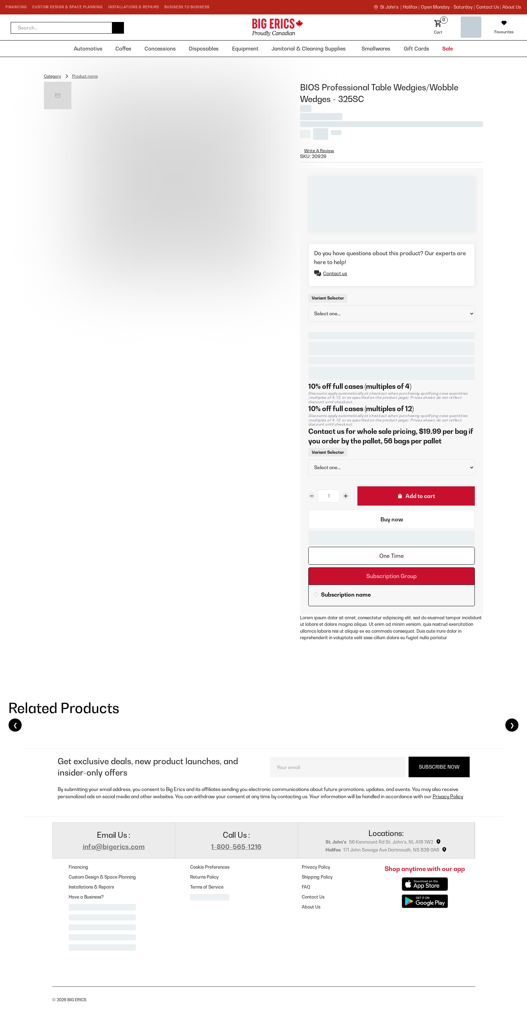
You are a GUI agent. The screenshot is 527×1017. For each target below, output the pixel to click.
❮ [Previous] (15, 725)
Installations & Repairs (91, 887)
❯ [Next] (512, 725)
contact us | (488, 7)
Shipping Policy (317, 877)
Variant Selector (328, 298)
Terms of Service (207, 887)
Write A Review (319, 150)
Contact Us (313, 897)
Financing (78, 867)
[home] (217, 27)
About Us (511, 7)
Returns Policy (204, 877)
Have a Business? (86, 897)
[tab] (391, 556)
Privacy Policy (448, 796)
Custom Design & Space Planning (102, 877)
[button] (67, 28)
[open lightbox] (175, 180)
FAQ (306, 887)
